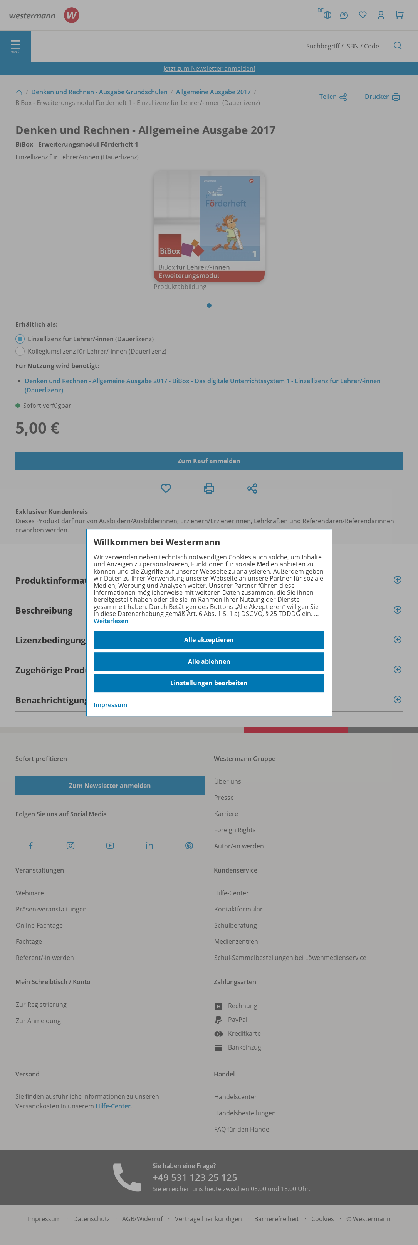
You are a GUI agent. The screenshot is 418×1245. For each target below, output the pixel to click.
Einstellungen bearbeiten (209, 683)
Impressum (110, 705)
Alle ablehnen (209, 661)
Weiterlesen (111, 621)
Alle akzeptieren (209, 640)
